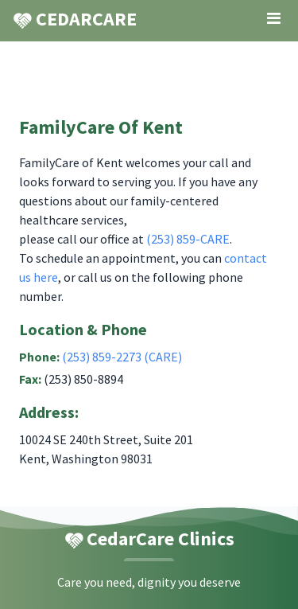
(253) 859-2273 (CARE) (122, 357)
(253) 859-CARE (188, 239)
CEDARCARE (75, 19)
